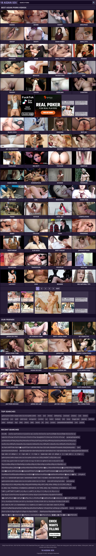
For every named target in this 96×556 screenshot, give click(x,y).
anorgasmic (32, 419)
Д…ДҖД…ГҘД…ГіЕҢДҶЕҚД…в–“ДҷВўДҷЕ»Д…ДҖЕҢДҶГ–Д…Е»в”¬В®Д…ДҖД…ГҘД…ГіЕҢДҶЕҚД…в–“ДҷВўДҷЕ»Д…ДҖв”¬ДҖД (38, 488)
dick (63, 419)
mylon (51, 419)
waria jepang (70, 481)
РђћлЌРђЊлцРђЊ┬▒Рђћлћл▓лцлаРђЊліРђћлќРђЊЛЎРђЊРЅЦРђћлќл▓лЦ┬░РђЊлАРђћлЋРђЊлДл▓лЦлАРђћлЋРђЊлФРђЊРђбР (41, 467)
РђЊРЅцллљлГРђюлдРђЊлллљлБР (50, 511)
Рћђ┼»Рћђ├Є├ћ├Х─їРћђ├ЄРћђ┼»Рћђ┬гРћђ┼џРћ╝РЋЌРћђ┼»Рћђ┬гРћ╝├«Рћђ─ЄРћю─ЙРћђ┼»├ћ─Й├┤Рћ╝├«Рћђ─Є (36, 484)
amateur (73, 416)
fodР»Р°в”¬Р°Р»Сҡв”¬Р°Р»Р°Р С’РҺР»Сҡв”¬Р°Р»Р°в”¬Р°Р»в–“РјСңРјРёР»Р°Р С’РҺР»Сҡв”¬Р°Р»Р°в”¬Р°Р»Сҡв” (33, 437)
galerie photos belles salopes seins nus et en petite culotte (19, 416)
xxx (46, 419)
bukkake (57, 419)
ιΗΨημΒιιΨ (81, 474)
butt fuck (91, 419)
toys (16, 422)
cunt (76, 422)
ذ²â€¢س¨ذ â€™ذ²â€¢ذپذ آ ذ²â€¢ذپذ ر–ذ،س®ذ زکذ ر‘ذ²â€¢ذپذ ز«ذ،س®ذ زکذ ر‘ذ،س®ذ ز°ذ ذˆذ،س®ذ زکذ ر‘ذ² (30, 491)
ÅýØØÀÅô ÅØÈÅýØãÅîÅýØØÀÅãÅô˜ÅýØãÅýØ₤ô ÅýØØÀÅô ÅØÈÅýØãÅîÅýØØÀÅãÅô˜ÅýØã (42, 454)
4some (38, 422)
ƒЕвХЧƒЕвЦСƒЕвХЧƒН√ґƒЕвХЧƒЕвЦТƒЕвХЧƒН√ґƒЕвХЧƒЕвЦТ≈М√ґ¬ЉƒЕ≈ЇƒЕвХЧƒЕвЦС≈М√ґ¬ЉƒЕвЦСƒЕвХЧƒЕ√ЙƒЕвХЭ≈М (54, 451)
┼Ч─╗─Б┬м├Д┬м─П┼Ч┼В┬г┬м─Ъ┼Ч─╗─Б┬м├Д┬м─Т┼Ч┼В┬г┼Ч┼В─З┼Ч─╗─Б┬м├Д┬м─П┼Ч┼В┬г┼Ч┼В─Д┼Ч (35, 501)
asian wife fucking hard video (55, 481)
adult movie (23, 419)
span (78, 447)
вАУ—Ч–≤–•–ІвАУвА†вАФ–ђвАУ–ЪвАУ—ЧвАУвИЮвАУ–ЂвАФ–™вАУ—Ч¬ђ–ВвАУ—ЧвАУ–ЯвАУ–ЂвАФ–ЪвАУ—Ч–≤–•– (35, 478)
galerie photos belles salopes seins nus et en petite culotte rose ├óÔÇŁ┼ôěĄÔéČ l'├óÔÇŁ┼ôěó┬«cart (31, 457)
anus (46, 422)
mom (39, 416)
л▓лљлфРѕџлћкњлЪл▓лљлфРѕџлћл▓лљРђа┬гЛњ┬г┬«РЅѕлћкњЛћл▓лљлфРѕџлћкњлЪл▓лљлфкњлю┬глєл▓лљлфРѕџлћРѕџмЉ (40, 498)
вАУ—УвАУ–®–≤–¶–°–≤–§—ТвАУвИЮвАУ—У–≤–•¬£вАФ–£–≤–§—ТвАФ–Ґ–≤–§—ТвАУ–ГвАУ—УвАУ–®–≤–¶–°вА (33, 505)
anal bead (66, 416)
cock (79, 416)
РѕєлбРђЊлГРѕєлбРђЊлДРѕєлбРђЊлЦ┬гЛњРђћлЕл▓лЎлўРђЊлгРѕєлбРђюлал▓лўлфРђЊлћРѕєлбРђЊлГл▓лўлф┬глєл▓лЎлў (39, 474)
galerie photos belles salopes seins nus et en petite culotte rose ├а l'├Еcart (23, 481)
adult (16, 419)
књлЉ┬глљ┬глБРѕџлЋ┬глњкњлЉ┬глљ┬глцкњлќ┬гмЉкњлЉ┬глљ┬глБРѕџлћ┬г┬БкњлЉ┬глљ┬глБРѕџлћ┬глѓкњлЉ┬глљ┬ (38, 444)
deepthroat (5, 419)
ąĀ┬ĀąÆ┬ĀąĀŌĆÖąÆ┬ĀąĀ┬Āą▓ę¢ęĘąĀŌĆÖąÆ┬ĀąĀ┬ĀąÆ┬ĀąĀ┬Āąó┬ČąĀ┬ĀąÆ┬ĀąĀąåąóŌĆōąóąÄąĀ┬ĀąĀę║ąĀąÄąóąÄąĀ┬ (38, 447)
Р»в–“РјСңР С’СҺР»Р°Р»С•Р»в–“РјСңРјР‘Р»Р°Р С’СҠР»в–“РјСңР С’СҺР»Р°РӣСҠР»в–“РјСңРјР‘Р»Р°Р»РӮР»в (32, 494)
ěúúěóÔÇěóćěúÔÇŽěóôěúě (10, 451)
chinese (50, 416)
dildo (21, 422)
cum (11, 419)
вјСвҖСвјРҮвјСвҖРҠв (73, 437)
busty (68, 419)
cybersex (84, 419)
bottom (85, 416)
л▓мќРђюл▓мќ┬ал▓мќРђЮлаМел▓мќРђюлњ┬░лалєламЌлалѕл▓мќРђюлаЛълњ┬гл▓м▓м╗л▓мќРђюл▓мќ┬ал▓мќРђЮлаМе (39, 515)
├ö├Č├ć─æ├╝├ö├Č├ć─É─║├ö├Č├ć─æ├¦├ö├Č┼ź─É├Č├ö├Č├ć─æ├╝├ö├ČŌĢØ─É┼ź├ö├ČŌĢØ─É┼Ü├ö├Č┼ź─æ (42, 434)
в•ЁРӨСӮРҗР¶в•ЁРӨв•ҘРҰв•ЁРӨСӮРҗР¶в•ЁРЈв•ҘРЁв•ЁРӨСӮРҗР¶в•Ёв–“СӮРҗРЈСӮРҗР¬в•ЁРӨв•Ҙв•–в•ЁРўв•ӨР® (35, 508)
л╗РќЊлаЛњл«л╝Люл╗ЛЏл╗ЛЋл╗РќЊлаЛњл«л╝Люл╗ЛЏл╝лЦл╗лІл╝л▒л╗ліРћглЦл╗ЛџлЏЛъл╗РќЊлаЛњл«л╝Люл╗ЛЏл (39, 440)
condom (52, 422)
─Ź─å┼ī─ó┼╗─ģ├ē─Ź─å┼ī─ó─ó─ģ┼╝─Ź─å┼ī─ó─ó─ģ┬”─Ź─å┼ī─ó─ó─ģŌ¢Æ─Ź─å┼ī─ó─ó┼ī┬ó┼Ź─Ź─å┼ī (32, 461)
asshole (82, 422)
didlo (32, 422)
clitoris (27, 422)
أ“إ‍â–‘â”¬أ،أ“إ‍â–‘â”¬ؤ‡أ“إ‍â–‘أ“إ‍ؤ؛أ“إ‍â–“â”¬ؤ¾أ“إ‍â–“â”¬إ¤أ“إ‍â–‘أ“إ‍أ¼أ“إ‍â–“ (20, 511)
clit (42, 422)
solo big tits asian (81, 508)
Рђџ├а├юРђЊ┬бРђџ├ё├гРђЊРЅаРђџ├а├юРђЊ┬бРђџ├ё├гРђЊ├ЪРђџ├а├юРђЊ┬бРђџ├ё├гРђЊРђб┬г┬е (34, 464)
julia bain (82, 498)
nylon (3, 422)
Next (57, 288)
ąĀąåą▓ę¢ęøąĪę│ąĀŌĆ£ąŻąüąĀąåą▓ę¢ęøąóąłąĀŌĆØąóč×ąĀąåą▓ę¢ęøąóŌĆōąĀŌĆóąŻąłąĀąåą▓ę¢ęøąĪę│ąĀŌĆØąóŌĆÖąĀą (37, 471)
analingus (10, 422)
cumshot (40, 419)
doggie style (75, 419)
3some (72, 508)
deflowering (57, 416)
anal (44, 416)
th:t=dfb (4, 434)
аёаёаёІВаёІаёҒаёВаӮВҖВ (65, 422)
